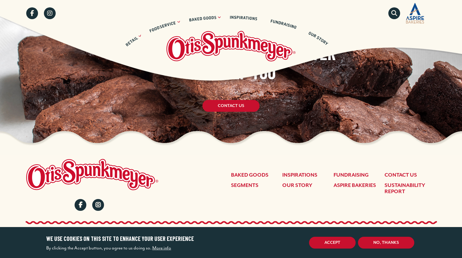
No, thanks (386, 242)
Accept (332, 242)
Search (394, 13)
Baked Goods (249, 175)
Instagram (50, 13)
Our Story (297, 185)
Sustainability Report (405, 189)
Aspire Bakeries (355, 185)
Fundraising (351, 175)
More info (161, 248)
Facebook (32, 13)
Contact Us (231, 106)
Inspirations (299, 175)
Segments (244, 185)
